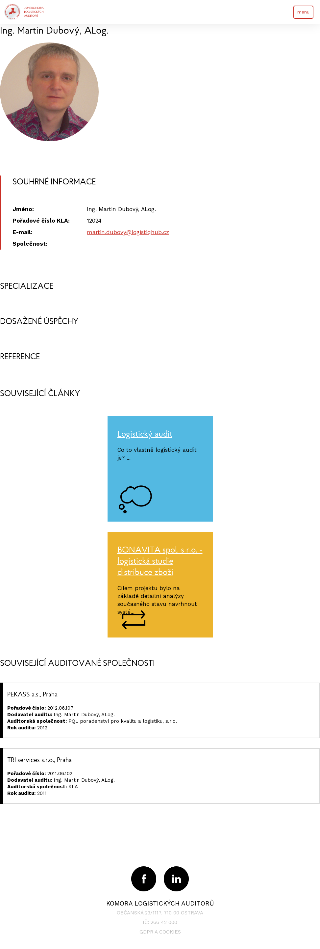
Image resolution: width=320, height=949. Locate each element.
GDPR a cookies (160, 932)
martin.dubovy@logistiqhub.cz (128, 232)
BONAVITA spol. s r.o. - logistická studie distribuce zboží (160, 560)
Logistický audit (144, 433)
